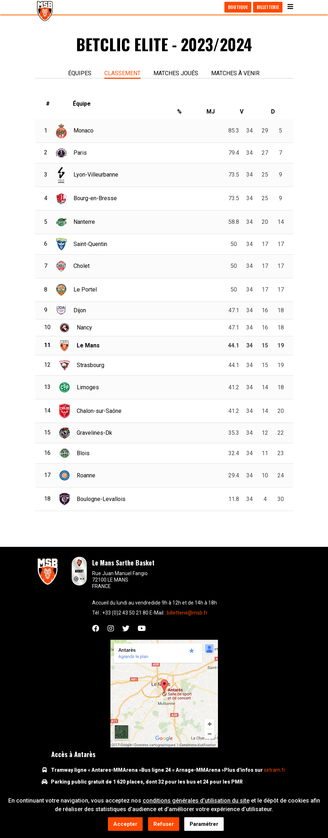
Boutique (238, 7)
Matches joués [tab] (175, 73)
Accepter (125, 825)
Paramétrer (204, 825)
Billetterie (268, 7)
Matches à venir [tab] (235, 73)
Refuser (163, 825)
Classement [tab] (122, 73)
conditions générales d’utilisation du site (196, 801)
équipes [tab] (79, 73)
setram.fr (274, 770)
